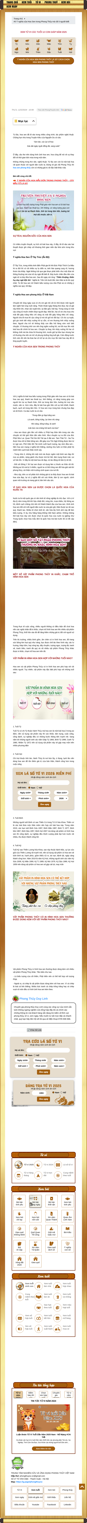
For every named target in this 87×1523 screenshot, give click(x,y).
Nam (31, 788)
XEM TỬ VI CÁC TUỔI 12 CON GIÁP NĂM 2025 (43, 32)
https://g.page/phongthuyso (29, 1482)
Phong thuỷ (51, 2)
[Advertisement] (43, 86)
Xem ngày (11, 6)
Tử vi (38, 2)
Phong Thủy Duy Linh (33, 998)
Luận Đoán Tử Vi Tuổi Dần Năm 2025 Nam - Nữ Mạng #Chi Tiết (43, 1435)
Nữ (39, 788)
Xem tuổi (27, 2)
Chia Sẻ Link (36, 1030)
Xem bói (65, 2)
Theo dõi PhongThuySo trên (55, 110)
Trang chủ (12, 2)
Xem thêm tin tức (43, 1449)
